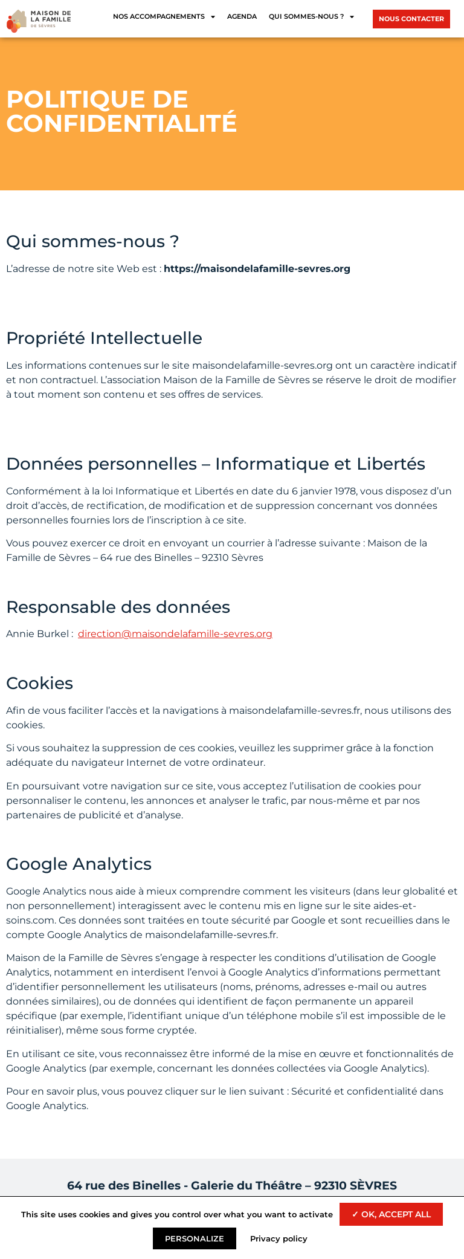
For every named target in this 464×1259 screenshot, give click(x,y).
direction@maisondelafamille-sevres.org (175, 633)
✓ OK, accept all (391, 1214)
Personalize (194, 1238)
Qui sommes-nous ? (311, 16)
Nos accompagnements (164, 16)
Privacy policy (279, 1238)
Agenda (242, 16)
